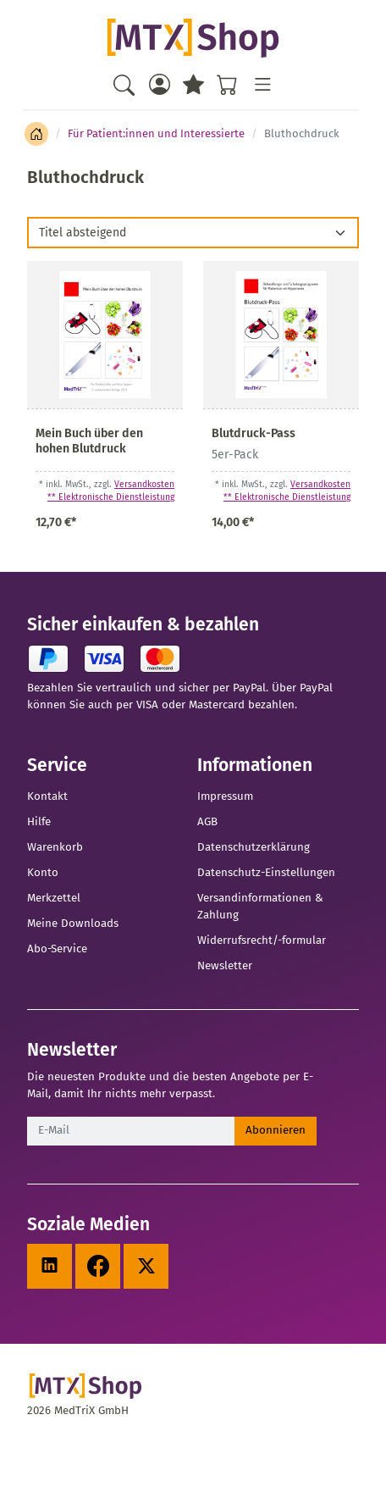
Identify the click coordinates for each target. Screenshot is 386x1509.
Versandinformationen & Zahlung (260, 906)
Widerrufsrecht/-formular (261, 940)
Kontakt (47, 796)
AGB (207, 822)
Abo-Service (57, 949)
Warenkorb (55, 847)
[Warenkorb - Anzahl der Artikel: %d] (227, 84)
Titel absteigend (82, 232)
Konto (42, 872)
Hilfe (39, 822)
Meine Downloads (73, 923)
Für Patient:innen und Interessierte (156, 133)
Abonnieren (275, 1130)
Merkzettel (53, 898)
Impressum (225, 796)
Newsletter (224, 966)
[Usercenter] (158, 84)
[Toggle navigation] (262, 84)
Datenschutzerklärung (253, 847)
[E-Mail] (131, 1131)
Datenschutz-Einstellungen (266, 872)
